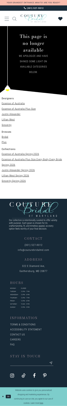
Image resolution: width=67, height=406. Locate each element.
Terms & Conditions (22, 324)
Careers (15, 339)
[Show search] (14, 18)
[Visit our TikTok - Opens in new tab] (23, 375)
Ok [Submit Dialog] (9, 396)
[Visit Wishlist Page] (61, 18)
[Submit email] (52, 363)
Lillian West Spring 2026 (15, 175)
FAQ (12, 344)
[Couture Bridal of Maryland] (33, 18)
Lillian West (8, 119)
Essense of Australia (13, 103)
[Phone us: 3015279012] (33, 8)
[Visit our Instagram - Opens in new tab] (12, 375)
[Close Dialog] (3, 396)
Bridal (5, 136)
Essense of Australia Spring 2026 (20, 154)
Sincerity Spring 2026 (14, 180)
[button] (7, 18)
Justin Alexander (11, 114)
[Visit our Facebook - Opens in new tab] (34, 375)
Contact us (17, 334)
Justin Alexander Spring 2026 (18, 170)
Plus (4, 142)
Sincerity (6, 124)
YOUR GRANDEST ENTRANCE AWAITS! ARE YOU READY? (33, 2)
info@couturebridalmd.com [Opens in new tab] (33, 250)
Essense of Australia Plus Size (19, 108)
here (41, 403)
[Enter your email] (32, 363)
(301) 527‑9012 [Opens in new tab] (34, 245)
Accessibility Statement (26, 329)
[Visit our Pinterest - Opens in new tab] (44, 375)
